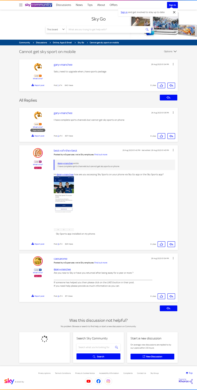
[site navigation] (20, 5)
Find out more (100, 154)
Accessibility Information (109, 373)
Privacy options (44, 373)
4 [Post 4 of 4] (58, 296)
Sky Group (154, 373)
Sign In (172, 5)
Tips (90, 5)
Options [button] (168, 51)
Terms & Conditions (63, 373)
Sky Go (99, 19)
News (79, 5)
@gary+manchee (65, 163)
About (101, 5)
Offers (114, 5)
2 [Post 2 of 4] (58, 136)
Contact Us (141, 373)
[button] (173, 64)
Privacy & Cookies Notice (85, 373)
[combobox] (104, 29)
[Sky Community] (38, 5)
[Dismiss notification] (174, 12)
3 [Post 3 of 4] (58, 244)
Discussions (63, 5)
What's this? (38, 79)
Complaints (128, 373)
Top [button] (191, 373)
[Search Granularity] (56, 29)
